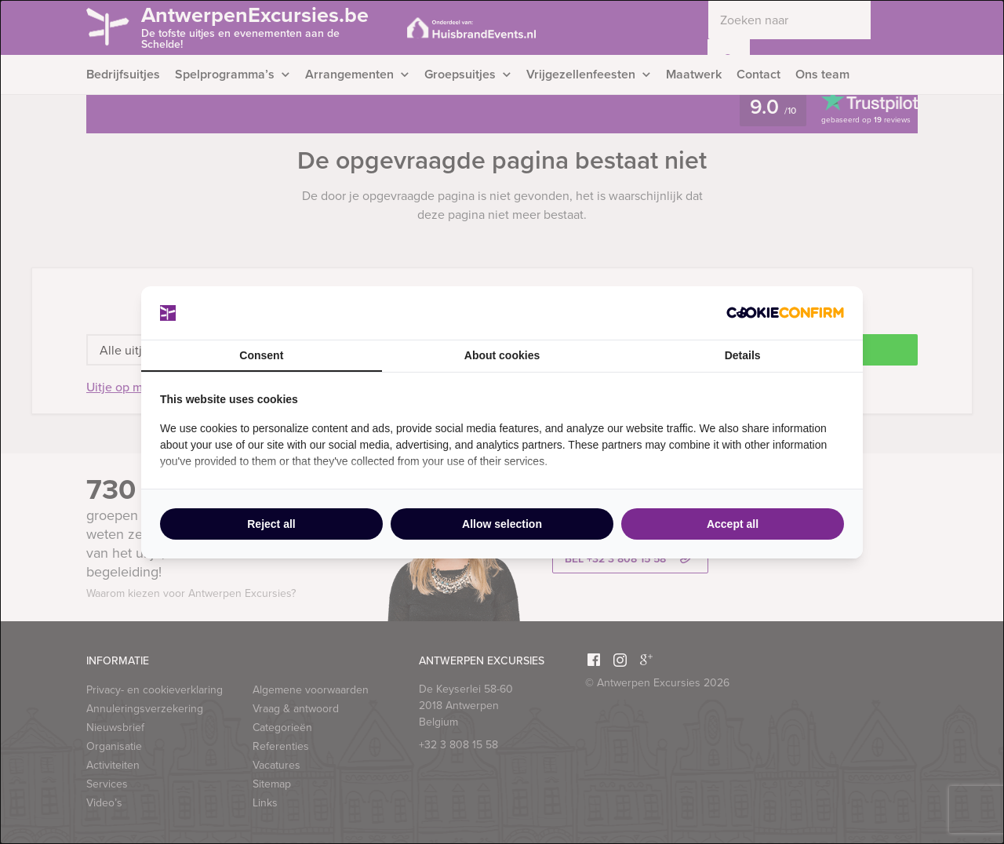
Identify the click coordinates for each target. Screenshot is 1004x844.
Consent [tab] (261, 355)
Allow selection (502, 524)
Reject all (271, 524)
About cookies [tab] (502, 355)
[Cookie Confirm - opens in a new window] (785, 312)
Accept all (732, 524)
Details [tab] (743, 355)
